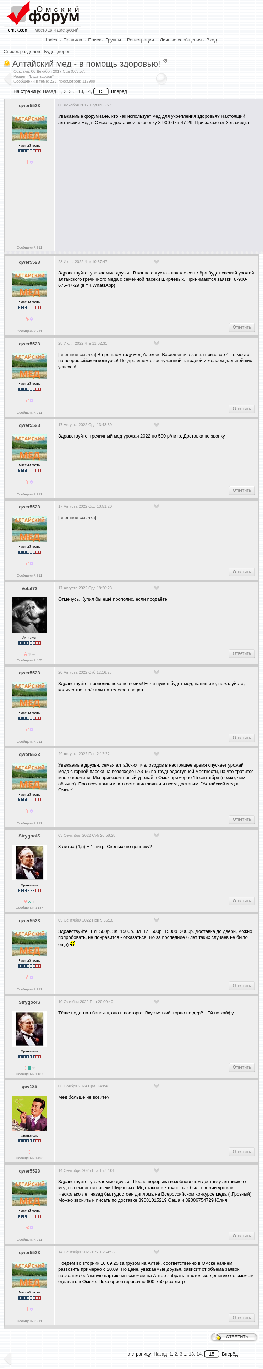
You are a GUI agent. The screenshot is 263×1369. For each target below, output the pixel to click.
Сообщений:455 (29, 660)
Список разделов (22, 51)
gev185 (29, 1086)
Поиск (94, 40)
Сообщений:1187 (29, 907)
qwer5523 (29, 105)
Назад (49, 91)
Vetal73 (30, 588)
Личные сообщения (181, 40)
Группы (113, 40)
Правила (73, 40)
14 (88, 91)
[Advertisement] (158, 185)
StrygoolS (29, 836)
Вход (212, 40)
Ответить (242, 327)
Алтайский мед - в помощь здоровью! (86, 63)
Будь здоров (57, 51)
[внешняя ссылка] (77, 354)
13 (80, 91)
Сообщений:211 (29, 247)
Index (51, 40)
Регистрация (140, 40)
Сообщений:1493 (29, 1158)
